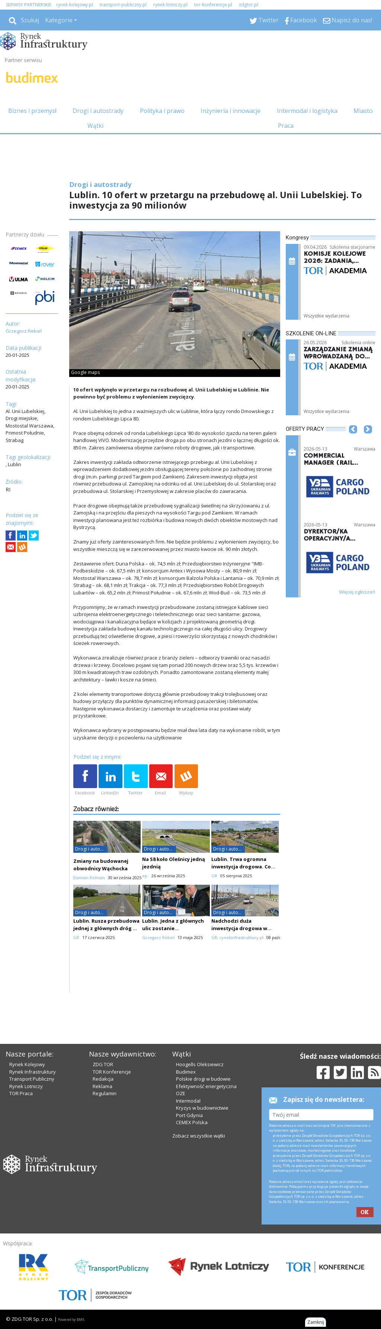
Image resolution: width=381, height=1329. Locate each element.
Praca (286, 126)
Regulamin (104, 1093)
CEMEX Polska (192, 1122)
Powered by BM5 (71, 1319)
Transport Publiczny (31, 1078)
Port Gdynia (189, 1115)
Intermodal (188, 1100)
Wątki (95, 126)
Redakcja (103, 1078)
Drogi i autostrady (98, 111)
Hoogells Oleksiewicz (200, 1064)
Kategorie (59, 20)
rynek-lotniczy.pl (170, 4)
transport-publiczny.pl (123, 4)
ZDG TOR (103, 1064)
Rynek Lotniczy (26, 1086)
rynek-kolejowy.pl (74, 4)
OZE (180, 1093)
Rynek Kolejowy (27, 1064)
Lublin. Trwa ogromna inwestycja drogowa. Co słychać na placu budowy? (243, 866)
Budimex (186, 1071)
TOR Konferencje (112, 1071)
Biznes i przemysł (32, 111)
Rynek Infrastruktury (32, 1071)
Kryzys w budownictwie (202, 1107)
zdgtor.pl (248, 4)
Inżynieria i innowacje (230, 111)
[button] (353, 441)
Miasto (363, 111)
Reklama (102, 1086)
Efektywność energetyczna (206, 1086)
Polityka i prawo (162, 111)
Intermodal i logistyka (307, 111)
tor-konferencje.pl (213, 4)
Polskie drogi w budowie (203, 1078)
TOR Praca (21, 1093)
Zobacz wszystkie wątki (198, 1135)
